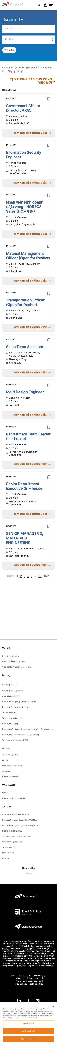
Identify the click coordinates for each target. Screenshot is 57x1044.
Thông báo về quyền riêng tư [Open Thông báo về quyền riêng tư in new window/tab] (28, 978)
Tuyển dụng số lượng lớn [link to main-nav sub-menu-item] (12, 718)
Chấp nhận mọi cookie (28, 1040)
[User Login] (45, 6)
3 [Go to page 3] (24, 576)
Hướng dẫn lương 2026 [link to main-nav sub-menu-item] (12, 831)
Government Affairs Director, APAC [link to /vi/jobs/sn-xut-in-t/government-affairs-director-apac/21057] (23, 108)
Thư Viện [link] (6, 806)
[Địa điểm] (28, 39)
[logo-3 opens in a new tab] (28, 912)
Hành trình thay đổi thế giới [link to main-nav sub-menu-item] (13, 798)
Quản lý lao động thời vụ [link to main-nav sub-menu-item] (12, 691)
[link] (28, 1001)
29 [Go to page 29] (39, 576)
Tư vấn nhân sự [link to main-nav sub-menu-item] (9, 713)
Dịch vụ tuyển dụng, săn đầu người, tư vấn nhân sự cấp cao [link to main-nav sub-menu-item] (27, 729)
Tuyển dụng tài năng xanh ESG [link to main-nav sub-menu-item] (15, 740)
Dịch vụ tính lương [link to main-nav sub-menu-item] (10, 723)
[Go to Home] (12, 5)
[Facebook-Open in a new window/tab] (28, 1001)
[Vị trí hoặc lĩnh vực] (28, 29)
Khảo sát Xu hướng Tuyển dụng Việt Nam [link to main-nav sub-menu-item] (19, 820)
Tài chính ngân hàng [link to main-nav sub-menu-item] (10, 755)
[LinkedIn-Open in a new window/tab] (19, 1001)
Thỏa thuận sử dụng (36, 975)
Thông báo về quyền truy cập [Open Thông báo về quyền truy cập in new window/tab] (28, 981)
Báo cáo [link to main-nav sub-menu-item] (5, 858)
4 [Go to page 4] (28, 576)
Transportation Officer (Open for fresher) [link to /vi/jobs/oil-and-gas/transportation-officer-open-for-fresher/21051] (25, 302)
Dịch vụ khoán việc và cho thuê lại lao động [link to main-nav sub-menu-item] (20, 734)
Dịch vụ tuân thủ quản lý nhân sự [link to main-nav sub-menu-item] (16, 707)
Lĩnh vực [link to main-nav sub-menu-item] (6, 748)
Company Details (17, 975)
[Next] (35, 576)
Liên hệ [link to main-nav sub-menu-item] (5, 793)
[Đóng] (53, 1007)
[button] (51, 4)
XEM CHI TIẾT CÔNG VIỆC (32, 132)
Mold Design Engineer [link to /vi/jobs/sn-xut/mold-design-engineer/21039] (25, 392)
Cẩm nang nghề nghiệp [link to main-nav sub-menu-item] (12, 842)
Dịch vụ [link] (6, 675)
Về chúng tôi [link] (8, 785)
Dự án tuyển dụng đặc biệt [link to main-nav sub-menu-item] (13, 661)
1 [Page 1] (17, 576)
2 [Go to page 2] (21, 576)
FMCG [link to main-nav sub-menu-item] (5, 760)
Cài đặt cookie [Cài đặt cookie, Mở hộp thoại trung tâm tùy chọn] (28, 1024)
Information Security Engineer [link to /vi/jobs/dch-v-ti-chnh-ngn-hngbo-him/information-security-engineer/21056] (23, 154)
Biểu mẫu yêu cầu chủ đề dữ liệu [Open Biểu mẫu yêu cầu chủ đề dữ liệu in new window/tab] (29, 984)
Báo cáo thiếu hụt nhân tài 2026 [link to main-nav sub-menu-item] (15, 814)
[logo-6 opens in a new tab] (28, 927)
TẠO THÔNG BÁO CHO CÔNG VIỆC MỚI (32, 81)
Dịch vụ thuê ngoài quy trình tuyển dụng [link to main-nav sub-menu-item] (19, 702)
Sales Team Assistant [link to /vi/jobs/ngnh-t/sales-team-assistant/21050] (24, 347)
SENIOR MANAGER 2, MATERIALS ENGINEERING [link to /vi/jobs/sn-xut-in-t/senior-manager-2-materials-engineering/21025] (24, 538)
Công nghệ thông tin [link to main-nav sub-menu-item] (10, 777)
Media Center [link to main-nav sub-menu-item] (8, 853)
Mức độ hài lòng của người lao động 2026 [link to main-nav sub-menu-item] (20, 825)
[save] (48, 99)
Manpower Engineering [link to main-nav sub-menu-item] (12, 766)
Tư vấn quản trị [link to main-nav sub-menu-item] (8, 847)
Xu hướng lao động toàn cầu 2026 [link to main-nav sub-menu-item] (16, 836)
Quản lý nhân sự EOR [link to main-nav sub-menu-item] (11, 696)
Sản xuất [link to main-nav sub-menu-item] (6, 771)
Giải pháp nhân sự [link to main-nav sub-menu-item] (10, 684)
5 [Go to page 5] (31, 576)
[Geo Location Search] (52, 40)
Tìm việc (9, 50)
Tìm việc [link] (6, 648)
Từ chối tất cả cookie (28, 1032)
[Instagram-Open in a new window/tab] (38, 1001)
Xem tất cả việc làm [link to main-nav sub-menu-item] (10, 656)
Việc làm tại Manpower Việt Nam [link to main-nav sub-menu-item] (16, 667)
